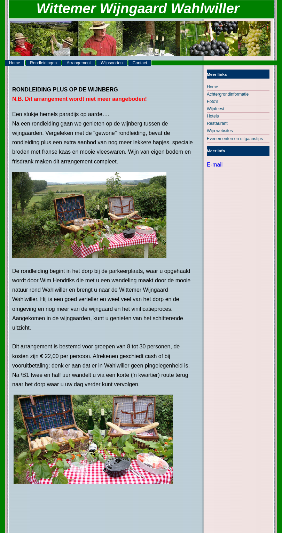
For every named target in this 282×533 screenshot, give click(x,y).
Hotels (213, 116)
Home (14, 62)
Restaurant (217, 123)
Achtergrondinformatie (228, 94)
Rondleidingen (43, 62)
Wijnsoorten (112, 62)
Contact (140, 62)
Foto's (212, 101)
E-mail (214, 165)
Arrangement (78, 62)
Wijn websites (220, 130)
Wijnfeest (215, 108)
